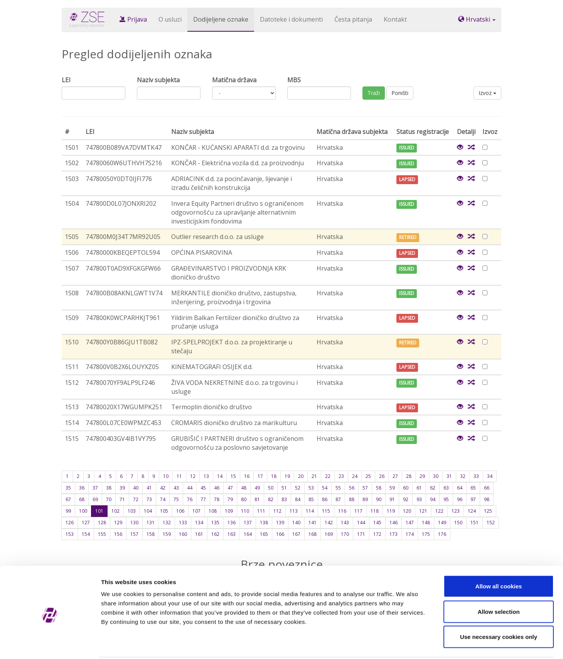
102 (115, 511)
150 (458, 522)
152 (491, 522)
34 (489, 476)
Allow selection (498, 583)
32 (462, 476)
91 (392, 499)
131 (151, 522)
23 (341, 476)
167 (296, 534)
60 (405, 488)
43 (176, 488)
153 (70, 534)
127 (86, 522)
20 (300, 476)
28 (408, 476)
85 (311, 499)
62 (432, 488)
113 (294, 511)
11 (179, 476)
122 (439, 511)
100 (83, 511)
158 (151, 534)
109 (229, 511)
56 (351, 488)
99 (68, 511)
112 (277, 511)
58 (378, 488)
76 (189, 499)
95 (446, 499)
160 (183, 534)
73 (149, 499)
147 (410, 522)
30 (435, 476)
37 (95, 488)
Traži (373, 93)
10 (166, 476)
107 (196, 511)
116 (342, 511)
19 (287, 476)
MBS (294, 80)
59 (392, 488)
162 (215, 534)
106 (180, 511)
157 (134, 534)
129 (118, 522)
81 (257, 499)
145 (377, 522)
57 (365, 488)
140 (296, 522)
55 (338, 488)
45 (203, 488)
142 (329, 522)
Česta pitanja (353, 19)
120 (407, 511)
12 (193, 476)
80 (243, 499)
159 (167, 534)
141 (312, 522)
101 (99, 511)
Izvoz (487, 93)
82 (270, 499)
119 (391, 511)
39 (122, 488)
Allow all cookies (498, 557)
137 (248, 522)
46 (216, 488)
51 (284, 488)
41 (149, 488)
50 (270, 488)
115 (326, 511)
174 (410, 534)
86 (324, 499)
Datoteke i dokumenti (291, 19)
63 (446, 488)
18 (273, 476)
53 (311, 488)
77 (203, 499)
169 (329, 534)
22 (327, 476)
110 (245, 511)
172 (377, 534)
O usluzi (170, 19)
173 (393, 534)
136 (232, 522)
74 (162, 499)
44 (189, 488)
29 (422, 476)
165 (264, 534)
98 (486, 499)
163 (232, 534)
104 (148, 511)
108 (213, 511)
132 (167, 522)
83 (284, 499)
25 (368, 476)
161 (199, 534)
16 (246, 476)
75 (176, 499)
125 (488, 511)
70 (108, 499)
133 (183, 522)
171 (361, 534)
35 (68, 488)
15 (233, 476)
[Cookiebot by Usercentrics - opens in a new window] (50, 644)
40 (135, 488)
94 (432, 499)
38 (108, 488)
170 (345, 534)
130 (134, 522)
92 (405, 499)
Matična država (234, 80)
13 (206, 476)
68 (81, 499)
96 (459, 499)
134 (199, 522)
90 (378, 499)
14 (220, 476)
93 (419, 499)
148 (426, 522)
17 (260, 476)
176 (442, 534)
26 (381, 476)
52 (297, 488)
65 (473, 488)
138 (264, 522)
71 (122, 499)
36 (81, 488)
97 (473, 499)
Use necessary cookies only (498, 608)
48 (243, 488)
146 (393, 522)
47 (230, 488)
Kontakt (395, 19)
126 (70, 522)
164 (248, 534)
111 (261, 511)
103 (132, 511)
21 (314, 476)
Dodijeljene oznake (220, 19)
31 (449, 476)
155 (102, 534)
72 (135, 499)
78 (216, 499)
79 (230, 499)
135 (215, 522)
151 (474, 522)
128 (102, 522)
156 (118, 534)
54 (324, 488)
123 (456, 511)
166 (280, 534)
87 (338, 499)
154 (86, 534)
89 (365, 499)
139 (280, 522)
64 (459, 488)
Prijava (133, 19)
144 (361, 522)
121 (423, 511)
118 (375, 511)
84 (297, 499)
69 (95, 499)
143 (345, 522)
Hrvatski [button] (477, 19)
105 (164, 511)
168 (312, 534)
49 (257, 488)
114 (310, 511)
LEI (66, 80)
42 (162, 488)
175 (426, 534)
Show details (405, 643)
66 (486, 488)
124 (472, 511)
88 (351, 499)
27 (395, 476)
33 (476, 476)
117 (358, 511)
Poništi (399, 93)
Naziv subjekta (158, 80)
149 (442, 522)
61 (419, 488)
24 (354, 476)
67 (68, 499)
